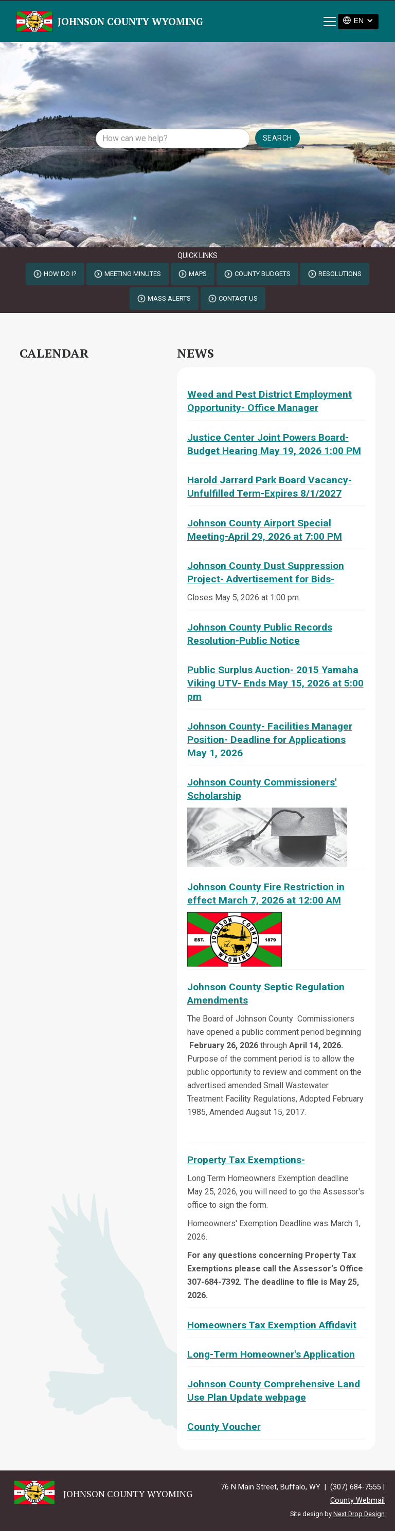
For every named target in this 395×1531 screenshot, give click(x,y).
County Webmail (357, 1500)
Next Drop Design (359, 1514)
